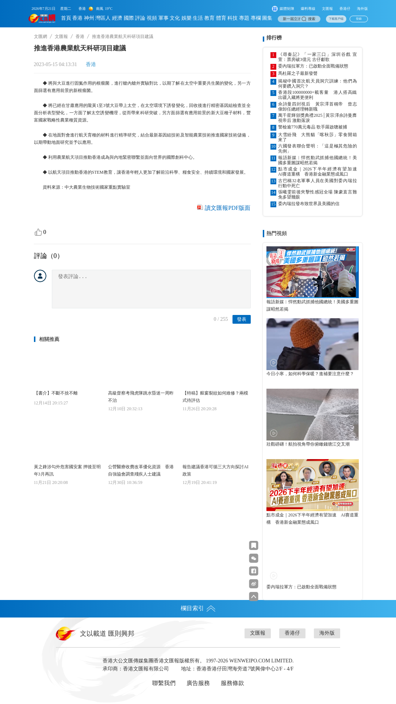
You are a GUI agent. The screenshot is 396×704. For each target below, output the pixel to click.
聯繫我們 (164, 683)
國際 (129, 18)
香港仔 (344, 9)
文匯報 (327, 9)
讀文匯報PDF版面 (227, 208)
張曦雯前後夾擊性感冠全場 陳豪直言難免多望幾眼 (317, 194)
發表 (241, 319)
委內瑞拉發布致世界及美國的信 (308, 203)
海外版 (362, 9)
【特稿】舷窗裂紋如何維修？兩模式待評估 (215, 397)
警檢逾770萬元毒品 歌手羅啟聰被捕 (312, 127)
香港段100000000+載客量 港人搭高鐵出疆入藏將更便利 (317, 95)
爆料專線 (308, 9)
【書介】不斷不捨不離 (56, 393)
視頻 (152, 18)
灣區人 (103, 18)
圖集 (267, 18)
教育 (209, 18)
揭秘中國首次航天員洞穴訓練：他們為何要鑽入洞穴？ (317, 83)
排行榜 (274, 38)
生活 (198, 18)
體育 (221, 18)
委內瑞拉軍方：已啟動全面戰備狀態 (313, 66)
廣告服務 (198, 683)
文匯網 (40, 36)
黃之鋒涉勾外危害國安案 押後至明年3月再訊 (67, 470)
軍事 (163, 18)
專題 (244, 18)
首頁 (66, 18)
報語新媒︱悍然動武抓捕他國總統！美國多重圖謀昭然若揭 (317, 160)
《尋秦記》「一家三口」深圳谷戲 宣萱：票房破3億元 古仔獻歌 (317, 57)
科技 (232, 18)
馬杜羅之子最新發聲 (298, 73)
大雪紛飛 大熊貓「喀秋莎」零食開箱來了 (317, 137)
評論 (140, 18)
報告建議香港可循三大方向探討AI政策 (215, 470)
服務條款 (232, 683)
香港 (77, 18)
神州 (89, 18)
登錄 (359, 18)
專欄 (256, 18)
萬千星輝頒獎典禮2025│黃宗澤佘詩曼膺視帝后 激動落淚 (317, 118)
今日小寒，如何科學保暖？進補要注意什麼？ (310, 373)
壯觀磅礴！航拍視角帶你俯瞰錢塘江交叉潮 (308, 444)
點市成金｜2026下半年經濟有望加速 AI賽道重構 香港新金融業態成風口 (317, 171)
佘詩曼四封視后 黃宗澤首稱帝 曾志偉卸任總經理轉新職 (317, 106)
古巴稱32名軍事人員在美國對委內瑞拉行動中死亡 (317, 183)
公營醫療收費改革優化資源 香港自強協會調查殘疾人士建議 (141, 470)
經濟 (117, 18)
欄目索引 (198, 608)
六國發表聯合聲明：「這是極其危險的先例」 (317, 148)
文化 (175, 18)
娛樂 (186, 18)
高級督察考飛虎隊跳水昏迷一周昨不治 (141, 397)
